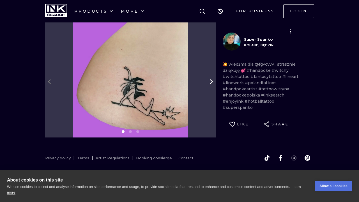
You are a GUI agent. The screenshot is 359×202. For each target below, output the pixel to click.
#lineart (290, 76)
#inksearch (272, 95)
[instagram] (294, 158)
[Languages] (220, 11)
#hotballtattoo (259, 101)
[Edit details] (290, 31)
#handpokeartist (240, 88)
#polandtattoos (261, 82)
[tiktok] (267, 158)
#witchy (280, 70)
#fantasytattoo (266, 76)
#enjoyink (234, 101)
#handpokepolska (242, 95)
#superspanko (238, 107)
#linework (234, 82)
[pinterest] (307, 158)
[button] (220, 11)
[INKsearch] (56, 11)
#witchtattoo (237, 76)
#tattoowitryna (273, 88)
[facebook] (280, 158)
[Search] (202, 11)
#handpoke (259, 70)
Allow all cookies (333, 186)
